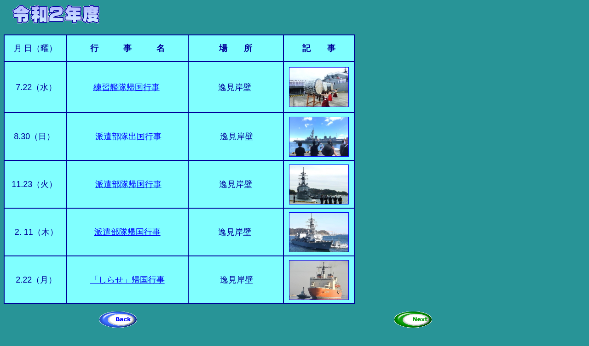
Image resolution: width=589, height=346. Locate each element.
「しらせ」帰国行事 (127, 279)
